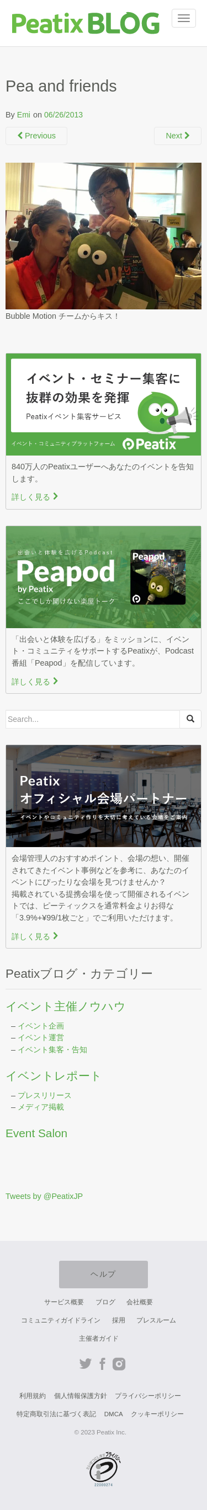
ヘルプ (103, 1274)
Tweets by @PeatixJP (44, 1196)
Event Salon (36, 1133)
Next (178, 135)
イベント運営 (41, 1037)
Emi (23, 114)
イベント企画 (41, 1025)
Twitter (86, 1364)
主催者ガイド (99, 1338)
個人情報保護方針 (80, 1396)
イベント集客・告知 (52, 1049)
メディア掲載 (41, 1106)
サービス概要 (64, 1302)
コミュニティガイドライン (60, 1320)
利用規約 (32, 1396)
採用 (118, 1320)
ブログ (105, 1302)
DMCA (113, 1414)
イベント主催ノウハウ (66, 1006)
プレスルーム (156, 1320)
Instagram (119, 1364)
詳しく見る (35, 496)
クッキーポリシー (157, 1414)
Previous (36, 135)
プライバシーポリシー (148, 1396)
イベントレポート (54, 1075)
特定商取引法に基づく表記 (56, 1414)
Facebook (102, 1364)
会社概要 (139, 1302)
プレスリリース (45, 1095)
